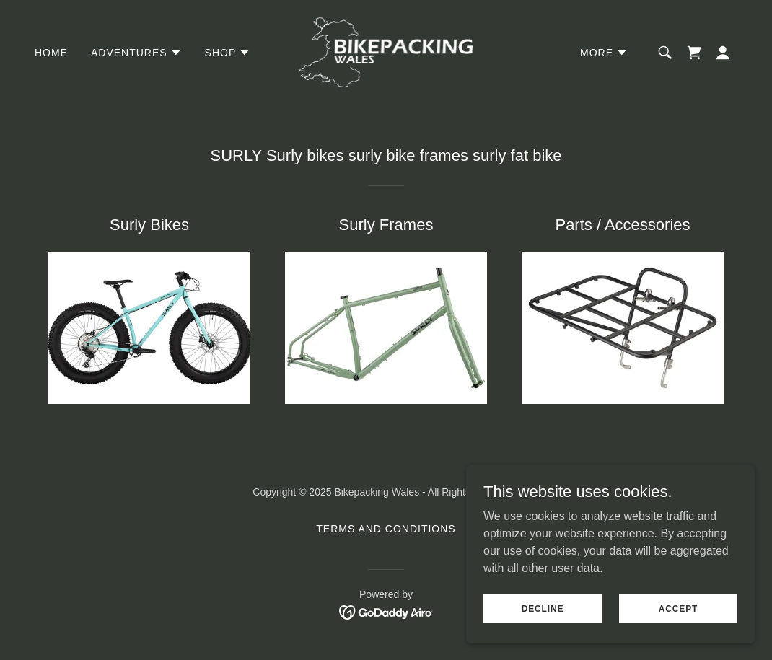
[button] (136, 52)
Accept (678, 618)
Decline (543, 618)
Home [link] (51, 52)
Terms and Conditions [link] (385, 528)
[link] (386, 51)
